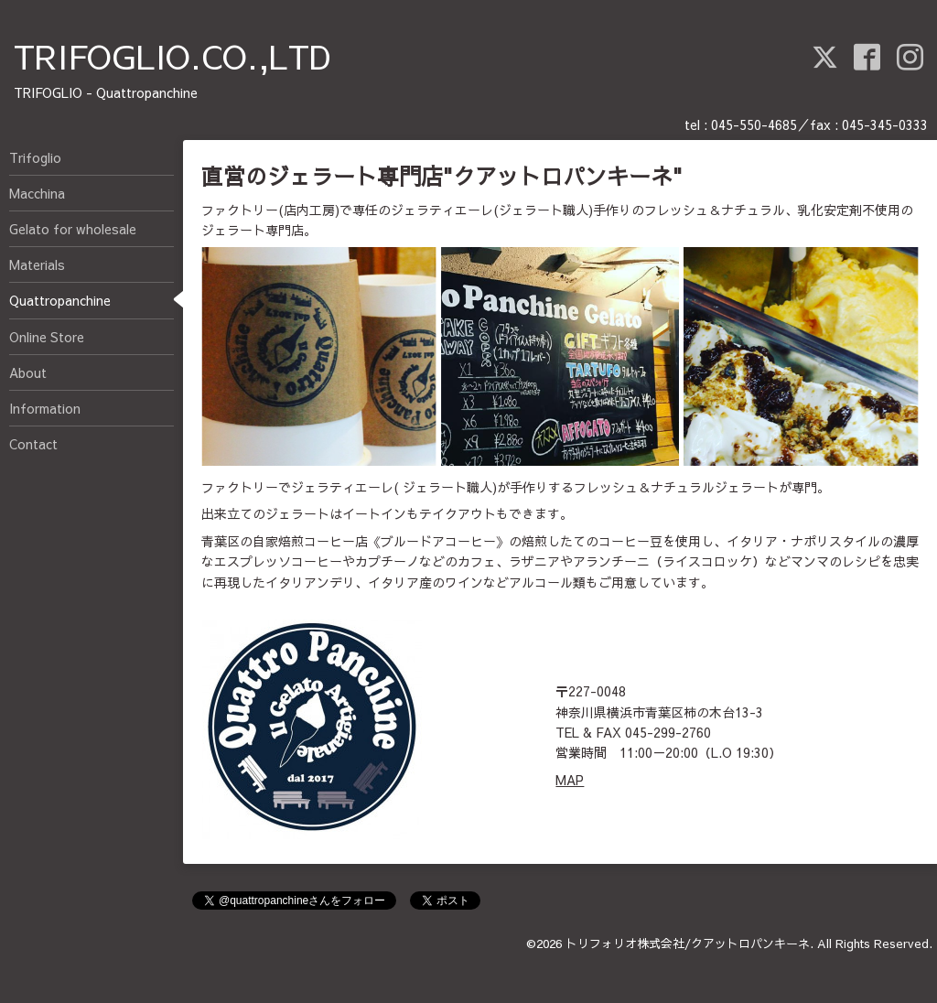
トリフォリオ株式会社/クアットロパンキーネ (687, 943)
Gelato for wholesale (72, 229)
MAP (569, 780)
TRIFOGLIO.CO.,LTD (172, 56)
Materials (37, 264)
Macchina (37, 193)
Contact (33, 444)
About (28, 372)
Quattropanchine (60, 300)
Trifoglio (35, 157)
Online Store (46, 337)
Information (45, 408)
